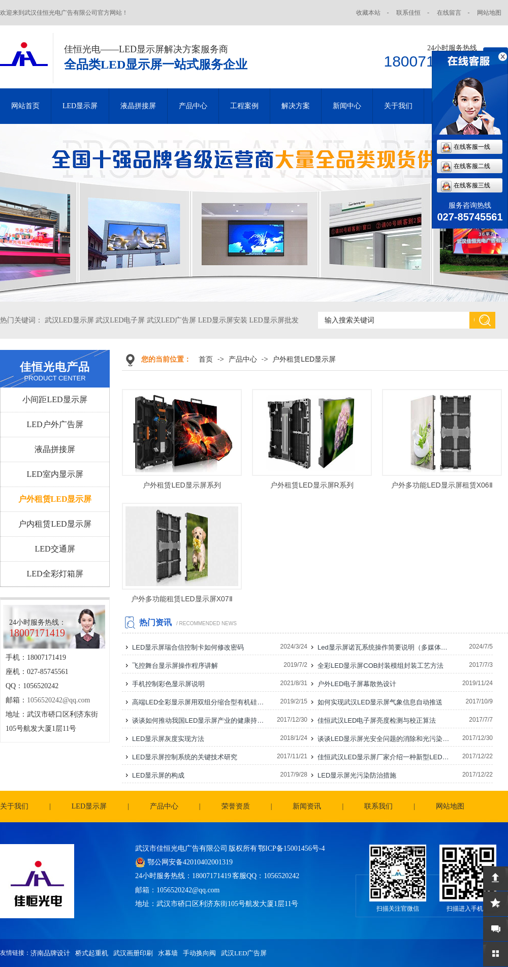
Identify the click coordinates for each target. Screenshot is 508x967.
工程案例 (244, 106)
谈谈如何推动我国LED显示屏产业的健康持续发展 (198, 720)
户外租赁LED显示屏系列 (181, 485)
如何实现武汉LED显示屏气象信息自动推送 (380, 702)
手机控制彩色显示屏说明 (168, 684)
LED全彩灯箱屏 (54, 573)
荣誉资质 (235, 806)
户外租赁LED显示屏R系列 (311, 485)
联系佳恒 (408, 12)
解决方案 (295, 106)
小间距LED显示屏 (54, 399)
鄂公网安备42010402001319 (190, 862)
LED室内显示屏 (54, 474)
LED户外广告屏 (54, 424)
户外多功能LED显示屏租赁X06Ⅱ (441, 485)
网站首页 (25, 106)
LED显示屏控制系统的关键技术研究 (184, 757)
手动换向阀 (199, 953)
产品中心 (193, 106)
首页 (206, 359)
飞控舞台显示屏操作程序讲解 (175, 665)
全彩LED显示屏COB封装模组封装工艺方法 (380, 665)
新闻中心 (347, 106)
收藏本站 (368, 12)
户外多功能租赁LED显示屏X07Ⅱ (181, 599)
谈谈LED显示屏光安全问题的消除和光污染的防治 (384, 739)
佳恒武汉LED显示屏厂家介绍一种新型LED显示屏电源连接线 (384, 757)
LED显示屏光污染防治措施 (357, 775)
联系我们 (378, 806)
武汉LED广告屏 (244, 953)
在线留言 (449, 12)
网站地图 (489, 12)
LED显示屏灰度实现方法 (168, 739)
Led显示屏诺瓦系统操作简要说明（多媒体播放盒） (384, 647)
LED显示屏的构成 (158, 775)
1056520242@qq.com (58, 700)
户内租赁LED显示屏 (54, 524)
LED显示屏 (80, 106)
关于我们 (398, 106)
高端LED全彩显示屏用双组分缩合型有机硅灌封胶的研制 (198, 702)
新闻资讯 (307, 806)
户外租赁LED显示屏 (55, 499)
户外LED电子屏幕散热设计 (357, 684)
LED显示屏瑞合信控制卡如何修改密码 (188, 647)
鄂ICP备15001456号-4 (291, 848)
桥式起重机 (91, 953)
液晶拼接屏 (138, 106)
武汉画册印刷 (133, 953)
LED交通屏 (55, 548)
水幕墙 (168, 953)
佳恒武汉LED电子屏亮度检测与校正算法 (377, 720)
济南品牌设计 (50, 953)
